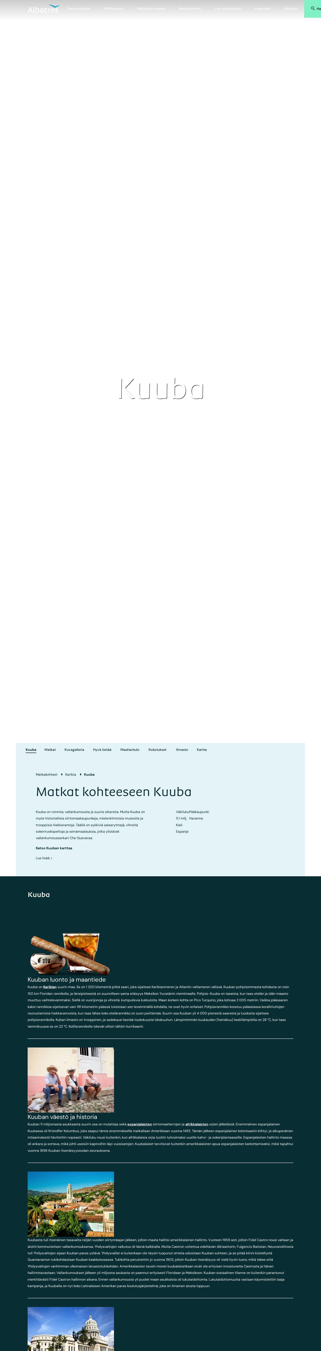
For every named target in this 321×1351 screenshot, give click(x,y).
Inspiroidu (263, 8)
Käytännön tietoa (151, 8)
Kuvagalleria (74, 749)
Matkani (291, 8)
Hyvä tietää (102, 749)
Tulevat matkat (78, 8)
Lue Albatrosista (228, 8)
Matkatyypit (113, 8)
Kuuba (31, 749)
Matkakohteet (190, 8)
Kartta (202, 749)
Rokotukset (157, 749)
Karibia (70, 774)
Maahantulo (129, 749)
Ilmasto (182, 749)
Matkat (50, 749)
